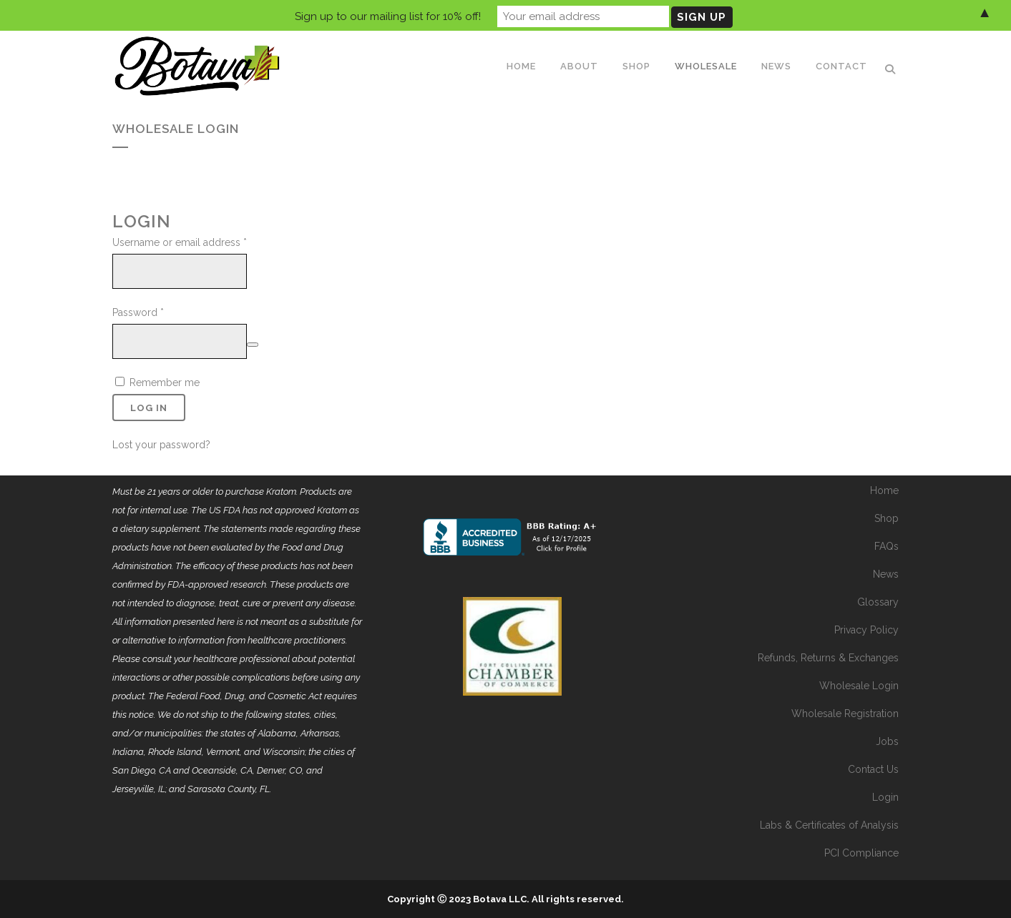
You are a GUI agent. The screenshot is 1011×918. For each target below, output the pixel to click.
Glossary (878, 602)
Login (885, 797)
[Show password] (252, 344)
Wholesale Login (859, 685)
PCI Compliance (861, 853)
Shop (886, 518)
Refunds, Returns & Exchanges (828, 657)
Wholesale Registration (845, 713)
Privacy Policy (866, 630)
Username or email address (179, 242)
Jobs (887, 741)
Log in (148, 408)
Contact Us (873, 769)
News (886, 574)
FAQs (886, 546)
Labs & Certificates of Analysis (829, 825)
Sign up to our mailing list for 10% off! (388, 15)
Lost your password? (161, 444)
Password (138, 312)
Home (884, 490)
